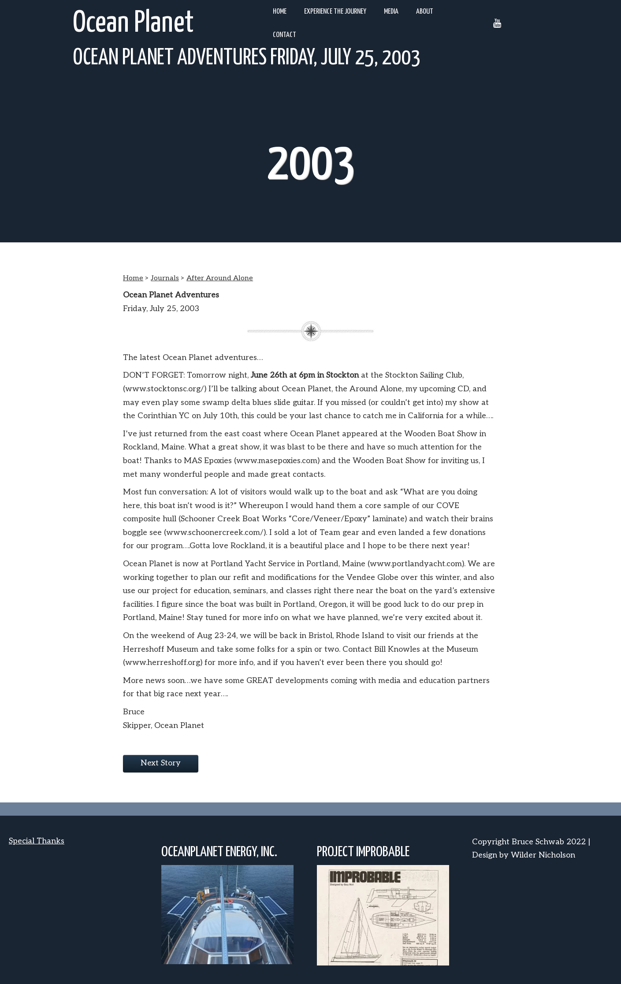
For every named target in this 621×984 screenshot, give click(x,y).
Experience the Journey (335, 11)
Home (279, 11)
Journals (165, 278)
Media (391, 11)
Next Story (161, 763)
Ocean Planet (133, 23)
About (424, 11)
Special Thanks (36, 841)
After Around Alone (219, 278)
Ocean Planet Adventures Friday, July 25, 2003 (246, 58)
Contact (284, 35)
